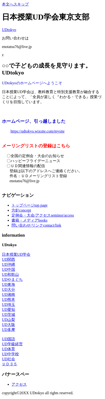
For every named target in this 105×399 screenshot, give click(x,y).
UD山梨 (8, 320)
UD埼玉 (8, 305)
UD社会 (8, 359)
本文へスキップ (15, 4)
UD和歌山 (10, 274)
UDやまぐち (12, 279)
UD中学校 (10, 354)
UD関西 (8, 259)
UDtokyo (9, 30)
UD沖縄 (8, 264)
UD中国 (8, 269)
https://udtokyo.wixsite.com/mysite (38, 131)
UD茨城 (8, 315)
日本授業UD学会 (16, 254)
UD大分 (8, 289)
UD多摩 (8, 330)
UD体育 (8, 349)
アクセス (19, 384)
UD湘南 (8, 295)
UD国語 (8, 339)
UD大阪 (8, 325)
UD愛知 (8, 310)
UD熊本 (8, 300)
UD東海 (8, 284)
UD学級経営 (12, 344)
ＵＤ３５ (9, 364)
